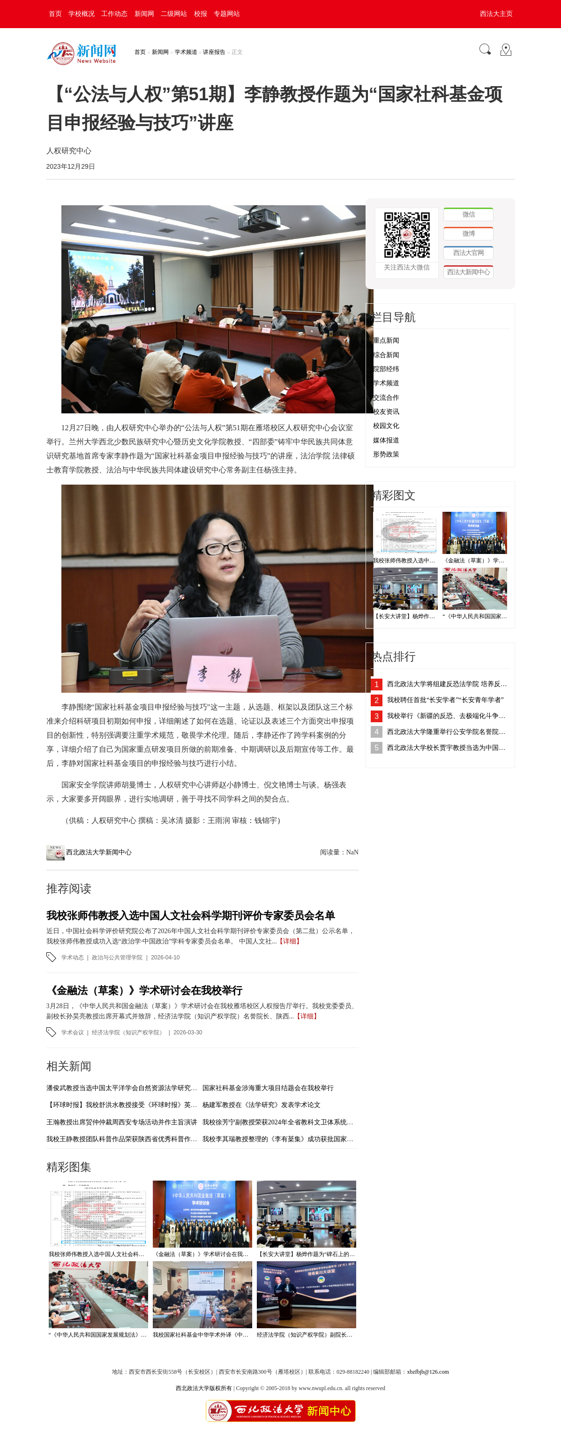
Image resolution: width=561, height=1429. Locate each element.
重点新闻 (386, 340)
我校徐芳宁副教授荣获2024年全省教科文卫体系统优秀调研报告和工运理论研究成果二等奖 (333, 1122)
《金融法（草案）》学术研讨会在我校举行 (144, 990)
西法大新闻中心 (468, 272)
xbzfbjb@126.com (428, 1372)
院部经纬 (386, 369)
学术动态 (72, 957)
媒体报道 (386, 440)
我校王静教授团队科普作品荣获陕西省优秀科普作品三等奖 (131, 1139)
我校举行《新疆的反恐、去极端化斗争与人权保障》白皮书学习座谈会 (448, 715)
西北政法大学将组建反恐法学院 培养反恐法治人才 (448, 684)
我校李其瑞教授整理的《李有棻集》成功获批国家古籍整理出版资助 (300, 1139)
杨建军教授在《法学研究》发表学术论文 (261, 1104)
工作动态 (114, 13)
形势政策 (386, 454)
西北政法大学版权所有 (204, 1388)
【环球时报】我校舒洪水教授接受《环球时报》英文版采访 (131, 1104)
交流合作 (386, 397)
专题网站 (227, 13)
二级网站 (174, 13)
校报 (200, 13)
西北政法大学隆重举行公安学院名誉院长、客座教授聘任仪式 (448, 731)
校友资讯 (386, 411)
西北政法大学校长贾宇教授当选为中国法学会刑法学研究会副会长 (448, 747)
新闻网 (144, 13)
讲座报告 (214, 52)
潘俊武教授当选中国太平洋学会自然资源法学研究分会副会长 (135, 1088)
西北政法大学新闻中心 (99, 852)
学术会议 (72, 1032)
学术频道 (186, 52)
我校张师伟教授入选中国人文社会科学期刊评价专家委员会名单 (190, 915)
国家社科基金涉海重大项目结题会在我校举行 (268, 1088)
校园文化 (386, 425)
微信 (469, 214)
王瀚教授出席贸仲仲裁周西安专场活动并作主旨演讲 (121, 1122)
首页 (55, 13)
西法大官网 (468, 252)
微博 (469, 233)
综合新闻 (386, 355)
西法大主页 (496, 13)
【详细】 (290, 941)
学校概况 (81, 13)
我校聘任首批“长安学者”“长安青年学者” (445, 699)
